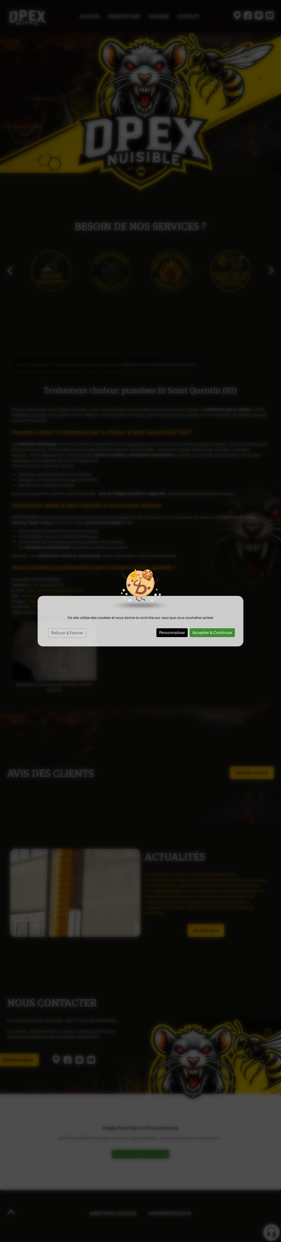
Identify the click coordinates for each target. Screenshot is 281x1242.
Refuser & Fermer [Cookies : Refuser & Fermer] (67, 633)
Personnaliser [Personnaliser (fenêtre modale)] (172, 632)
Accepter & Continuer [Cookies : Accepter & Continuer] (212, 632)
